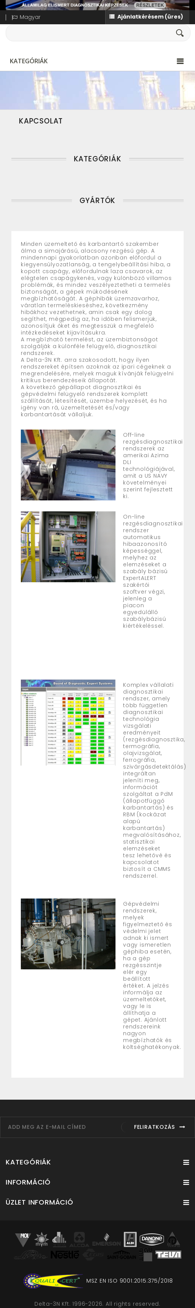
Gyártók (98, 200)
